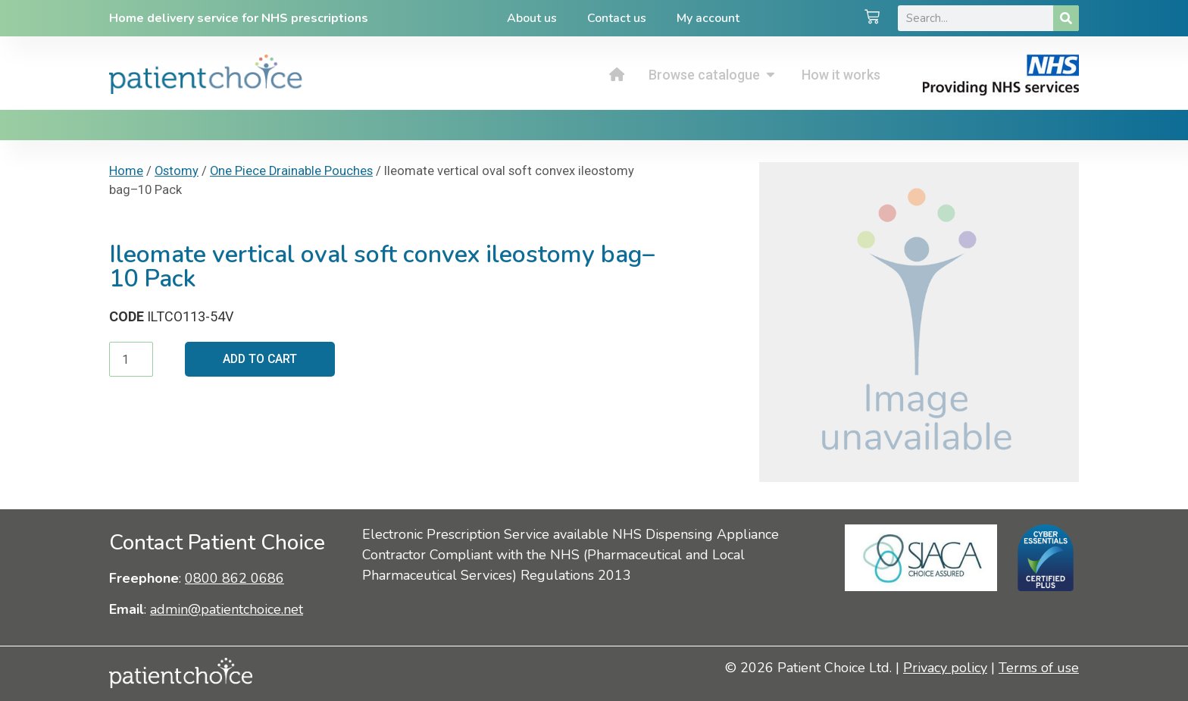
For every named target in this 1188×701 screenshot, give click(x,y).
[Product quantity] (131, 359)
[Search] (1066, 18)
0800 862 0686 (234, 578)
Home (126, 171)
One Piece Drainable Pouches (291, 171)
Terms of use (1039, 668)
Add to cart (261, 359)
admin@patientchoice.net (226, 609)
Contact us (616, 18)
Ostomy (177, 171)
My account (708, 18)
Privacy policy (945, 668)
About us (532, 18)
